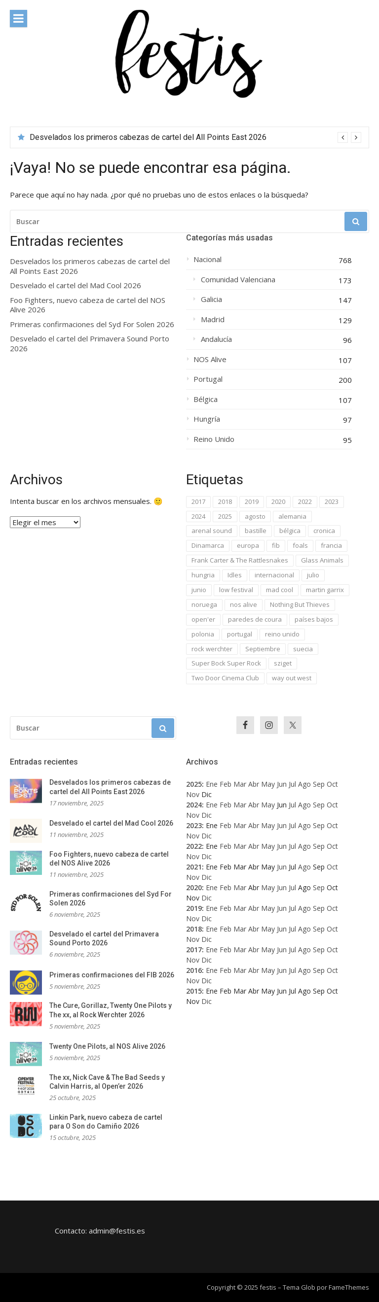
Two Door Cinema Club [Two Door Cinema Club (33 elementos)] (225, 677)
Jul (292, 784)
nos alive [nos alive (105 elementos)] (243, 604)
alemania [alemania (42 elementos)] (292, 516)
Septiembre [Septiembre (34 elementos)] (262, 648)
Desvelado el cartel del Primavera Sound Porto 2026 (89, 343)
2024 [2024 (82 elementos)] (198, 516)
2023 (194, 825)
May (268, 784)
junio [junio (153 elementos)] (198, 589)
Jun (282, 784)
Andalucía (216, 339)
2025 (194, 784)
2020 (194, 887)
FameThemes (349, 1287)
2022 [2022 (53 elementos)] (305, 501)
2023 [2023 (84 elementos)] (332, 501)
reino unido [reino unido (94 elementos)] (282, 634)
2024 (194, 804)
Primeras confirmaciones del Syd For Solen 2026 (92, 324)
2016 (194, 970)
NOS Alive (210, 359)
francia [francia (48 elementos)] (331, 545)
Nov (192, 794)
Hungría (206, 419)
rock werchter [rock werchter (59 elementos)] (211, 648)
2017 (194, 949)
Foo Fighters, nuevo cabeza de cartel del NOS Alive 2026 (87, 305)
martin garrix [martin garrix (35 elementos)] (325, 589)
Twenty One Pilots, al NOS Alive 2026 (107, 1046)
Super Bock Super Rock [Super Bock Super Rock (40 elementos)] (226, 663)
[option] (195, 137)
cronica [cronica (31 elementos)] (324, 530)
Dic (206, 815)
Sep (319, 784)
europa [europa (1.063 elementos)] (248, 545)
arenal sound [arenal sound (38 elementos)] (211, 530)
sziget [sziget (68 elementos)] (283, 663)
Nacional (207, 259)
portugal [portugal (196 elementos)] (239, 634)
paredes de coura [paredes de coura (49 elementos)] (255, 619)
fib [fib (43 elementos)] (276, 545)
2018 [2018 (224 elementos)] (225, 501)
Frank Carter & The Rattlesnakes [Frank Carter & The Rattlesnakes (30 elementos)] (239, 560)
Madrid (213, 319)
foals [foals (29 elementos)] (300, 545)
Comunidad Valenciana (238, 279)
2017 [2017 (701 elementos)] (198, 501)
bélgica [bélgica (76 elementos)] (290, 530)
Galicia (211, 299)
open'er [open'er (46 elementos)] (203, 619)
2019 (194, 908)
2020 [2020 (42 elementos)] (278, 501)
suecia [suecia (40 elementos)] (303, 648)
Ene (212, 784)
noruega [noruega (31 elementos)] (204, 604)
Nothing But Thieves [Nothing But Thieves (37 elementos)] (300, 604)
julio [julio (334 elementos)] (313, 574)
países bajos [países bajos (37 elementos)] (314, 619)
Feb (225, 784)
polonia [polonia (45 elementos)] (202, 634)
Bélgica (205, 399)
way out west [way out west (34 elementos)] (291, 677)
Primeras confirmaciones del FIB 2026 (111, 975)
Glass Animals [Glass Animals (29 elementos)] (322, 560)
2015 (194, 991)
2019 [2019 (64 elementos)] (252, 501)
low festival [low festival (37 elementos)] (236, 589)
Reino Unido (213, 439)
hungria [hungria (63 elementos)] (203, 574)
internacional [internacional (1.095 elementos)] (274, 574)
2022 (194, 846)
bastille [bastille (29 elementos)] (255, 530)
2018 (194, 929)
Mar (239, 784)
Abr (253, 784)
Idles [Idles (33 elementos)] (234, 574)
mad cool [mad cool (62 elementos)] (279, 589)
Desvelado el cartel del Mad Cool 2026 (75, 285)
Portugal (208, 379)
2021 (194, 866)
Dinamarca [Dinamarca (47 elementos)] (207, 545)
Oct (332, 784)
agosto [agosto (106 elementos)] (255, 516)
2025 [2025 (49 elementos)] (225, 516)
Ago (304, 784)
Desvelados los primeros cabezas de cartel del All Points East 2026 (148, 137)
